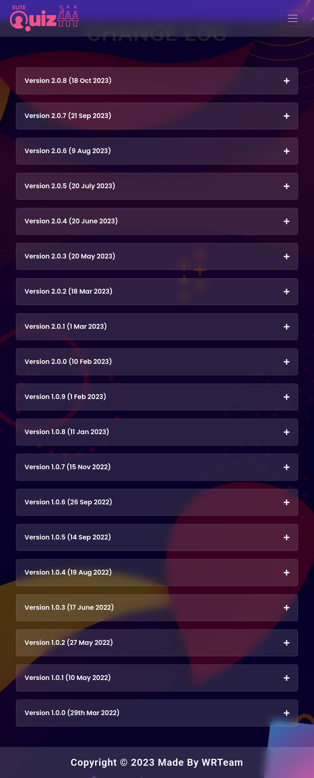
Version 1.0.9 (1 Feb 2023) (157, 396)
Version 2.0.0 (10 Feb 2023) (157, 361)
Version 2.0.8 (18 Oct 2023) (157, 80)
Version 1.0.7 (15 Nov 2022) (157, 467)
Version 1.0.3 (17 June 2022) (157, 607)
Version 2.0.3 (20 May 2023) (157, 256)
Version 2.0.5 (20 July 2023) (157, 186)
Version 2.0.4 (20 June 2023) (157, 221)
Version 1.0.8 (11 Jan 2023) (157, 432)
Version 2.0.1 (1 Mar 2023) (157, 326)
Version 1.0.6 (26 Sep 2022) (157, 502)
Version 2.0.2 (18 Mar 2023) (157, 291)
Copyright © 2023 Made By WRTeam (157, 762)
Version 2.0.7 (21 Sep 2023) (157, 115)
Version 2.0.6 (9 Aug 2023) (157, 151)
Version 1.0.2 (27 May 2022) (157, 642)
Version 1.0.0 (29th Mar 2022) (157, 713)
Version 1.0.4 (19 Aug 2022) (157, 572)
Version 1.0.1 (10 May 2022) (157, 677)
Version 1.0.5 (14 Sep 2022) (157, 537)
